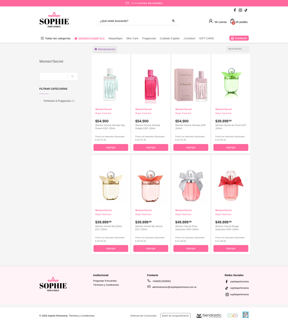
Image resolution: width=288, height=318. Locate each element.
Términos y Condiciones (106, 284)
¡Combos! (189, 38)
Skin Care (132, 38)
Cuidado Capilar (170, 38)
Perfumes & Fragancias (58, 100)
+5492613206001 (159, 282)
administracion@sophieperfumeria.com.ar (172, 288)
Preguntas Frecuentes (105, 280)
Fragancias (149, 38)
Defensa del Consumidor (143, 315)
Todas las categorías (58, 38)
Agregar (111, 147)
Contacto (241, 38)
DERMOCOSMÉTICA (91, 38)
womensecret (104, 49)
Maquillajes (116, 38)
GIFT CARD (206, 38)
